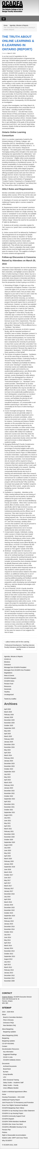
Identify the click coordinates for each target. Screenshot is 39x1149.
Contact (4, 1046)
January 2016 (8, 905)
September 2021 (9, 812)
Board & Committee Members (12, 1017)
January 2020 (8, 864)
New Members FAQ (9, 1025)
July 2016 (7, 896)
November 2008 (9, 981)
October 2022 (8, 796)
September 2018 (9, 867)
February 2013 (9, 970)
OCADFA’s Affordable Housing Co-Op (14, 1127)
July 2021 (7, 818)
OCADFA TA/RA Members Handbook (14, 1121)
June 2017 (7, 877)
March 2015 (8, 918)
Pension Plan (6, 1130)
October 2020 (8, 839)
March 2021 (8, 829)
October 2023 (8, 769)
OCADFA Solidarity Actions (11, 1060)
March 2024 (8, 755)
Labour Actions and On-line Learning (16, 642)
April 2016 (7, 899)
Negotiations (8, 673)
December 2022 (9, 790)
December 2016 (9, 894)
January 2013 (8, 973)
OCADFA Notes (9, 681)
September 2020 (9, 842)
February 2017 (9, 888)
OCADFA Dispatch (10, 678)
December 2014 (9, 926)
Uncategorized (9, 694)
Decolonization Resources (10, 1049)
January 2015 (8, 924)
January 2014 (8, 948)
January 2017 (8, 891)
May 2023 (7, 777)
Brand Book (7, 1069)
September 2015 (9, 915)
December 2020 (9, 834)
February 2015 (9, 921)
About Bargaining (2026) (10, 1035)
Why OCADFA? (7, 1140)
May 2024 (7, 750)
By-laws (5, 1072)
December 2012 (9, 975)
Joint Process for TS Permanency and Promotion (18, 1102)
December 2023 (9, 763)
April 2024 (7, 752)
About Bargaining (7, 1029)
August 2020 (8, 845)
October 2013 (8, 954)
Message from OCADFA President (15, 667)
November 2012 (9, 978)
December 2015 (9, 907)
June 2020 (7, 850)
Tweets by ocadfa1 (10, 699)
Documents (5, 1063)
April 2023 (7, 780)
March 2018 (8, 872)
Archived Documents (10, 1066)
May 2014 (7, 940)
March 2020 (8, 858)
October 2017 (8, 875)
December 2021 (9, 804)
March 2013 (8, 967)
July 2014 (7, 935)
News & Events (9, 675)
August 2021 (8, 815)
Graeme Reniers (7, 997)
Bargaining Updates (9, 1032)
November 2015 (9, 910)
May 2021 (7, 823)
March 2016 (8, 902)
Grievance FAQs (8, 1022)
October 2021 (8, 810)
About (4, 1014)
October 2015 (8, 913)
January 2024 (8, 761)
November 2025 (9, 723)
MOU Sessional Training (11, 1080)
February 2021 (9, 831)
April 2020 (7, 856)
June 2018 (7, 869)
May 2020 (7, 853)
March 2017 (8, 886)
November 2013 (9, 951)
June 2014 (7, 937)
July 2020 (7, 848)
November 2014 (9, 929)
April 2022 (7, 801)
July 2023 (7, 774)
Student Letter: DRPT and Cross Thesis (15, 1138)
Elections (7, 662)
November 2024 (9, 747)
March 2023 (8, 782)
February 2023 (9, 785)
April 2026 (7, 709)
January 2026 (8, 717)
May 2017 (7, 880)
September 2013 (9, 956)
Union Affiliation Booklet (10, 1088)
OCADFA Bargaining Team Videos (13, 1108)
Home (5, 25)
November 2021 (9, 807)
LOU (4, 1077)
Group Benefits (8, 1074)
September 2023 (9, 771)
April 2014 (7, 943)
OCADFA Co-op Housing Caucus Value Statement (18, 1110)
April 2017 (7, 883)
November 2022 (9, 793)
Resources (7, 686)
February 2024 (9, 758)
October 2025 (8, 725)
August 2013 (8, 959)
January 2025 (8, 742)
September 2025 (9, 728)
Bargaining (5, 1038)
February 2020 (9, 861)
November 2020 (9, 837)
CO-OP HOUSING (8, 1043)
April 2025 (7, 733)
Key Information (8, 1052)
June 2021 (7, 820)
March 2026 (8, 712)
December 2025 (9, 720)
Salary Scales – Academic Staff (13, 1082)
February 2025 (9, 739)
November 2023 (9, 766)
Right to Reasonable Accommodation (14, 1135)
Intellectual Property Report (11, 1100)
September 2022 (9, 799)
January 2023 (8, 788)
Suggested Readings (10, 1054)
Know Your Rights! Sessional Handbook (15, 1105)
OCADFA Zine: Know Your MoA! (12, 1124)
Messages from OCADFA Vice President (17, 670)
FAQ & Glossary (8, 1020)
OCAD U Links (8, 1057)
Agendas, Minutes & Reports (19, 25)
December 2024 (9, 744)
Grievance (7, 664)
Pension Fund (8, 683)
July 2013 (7, 962)
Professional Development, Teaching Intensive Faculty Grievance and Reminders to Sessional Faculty (19, 647)
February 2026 (9, 714)
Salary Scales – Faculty (10, 1085)
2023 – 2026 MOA (8, 1012)
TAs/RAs (7, 692)
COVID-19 (7, 659)
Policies (4, 1132)
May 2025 (7, 731)
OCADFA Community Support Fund (13, 1116)
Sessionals (7, 689)
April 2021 (7, 826)
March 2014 (8, 945)
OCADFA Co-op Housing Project (12, 1113)
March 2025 (8, 736)
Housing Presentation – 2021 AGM (13, 1097)
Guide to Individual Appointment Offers (14, 1091)
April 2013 (7, 964)
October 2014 (8, 932)
